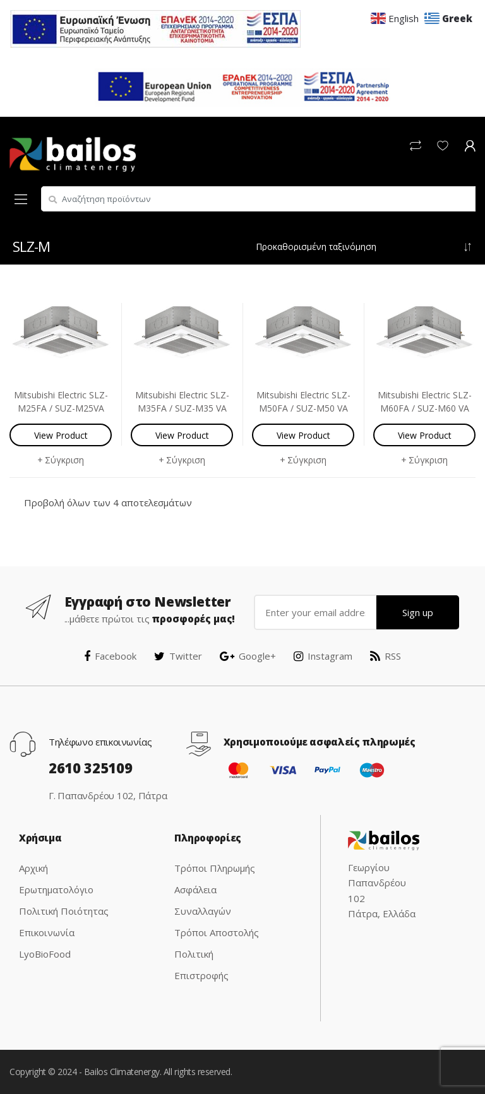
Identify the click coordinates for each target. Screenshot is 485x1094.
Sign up (417, 612)
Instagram (323, 656)
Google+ (248, 656)
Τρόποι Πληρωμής (214, 868)
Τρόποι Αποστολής (216, 932)
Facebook (110, 656)
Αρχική (33, 868)
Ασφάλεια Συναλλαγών (202, 900)
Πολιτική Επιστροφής (201, 965)
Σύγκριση (64, 460)
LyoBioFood (45, 954)
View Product (61, 435)
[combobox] (258, 198)
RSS (385, 656)
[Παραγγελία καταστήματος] (364, 247)
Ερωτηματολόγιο (56, 889)
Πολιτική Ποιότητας (64, 911)
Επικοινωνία (47, 932)
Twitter (178, 656)
